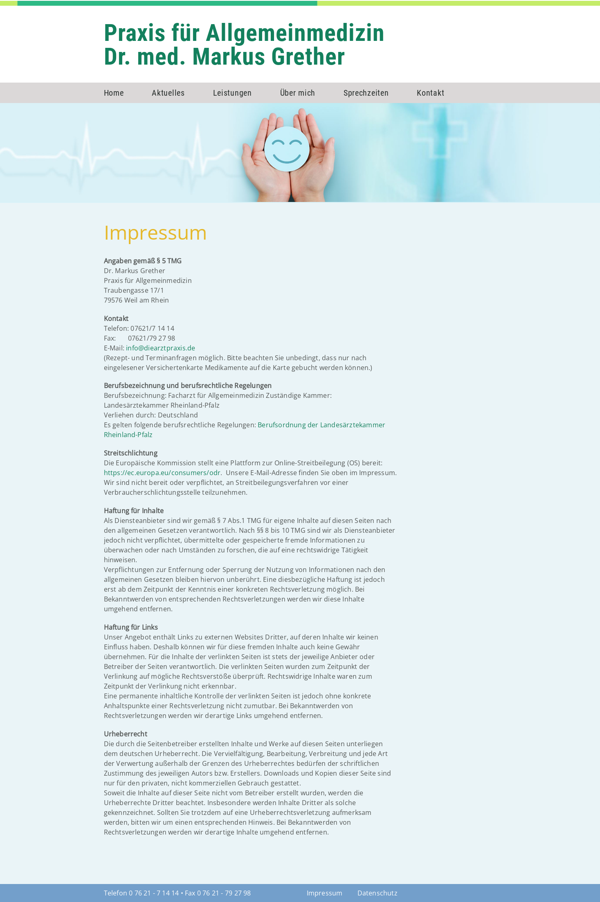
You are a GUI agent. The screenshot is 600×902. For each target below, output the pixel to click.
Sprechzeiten (366, 93)
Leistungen (232, 93)
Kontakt (430, 93)
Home (114, 93)
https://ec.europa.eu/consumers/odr (162, 472)
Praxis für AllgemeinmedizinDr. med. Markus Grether (244, 44)
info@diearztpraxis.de (160, 347)
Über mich (297, 93)
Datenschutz (377, 893)
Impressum (325, 893)
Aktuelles (168, 93)
